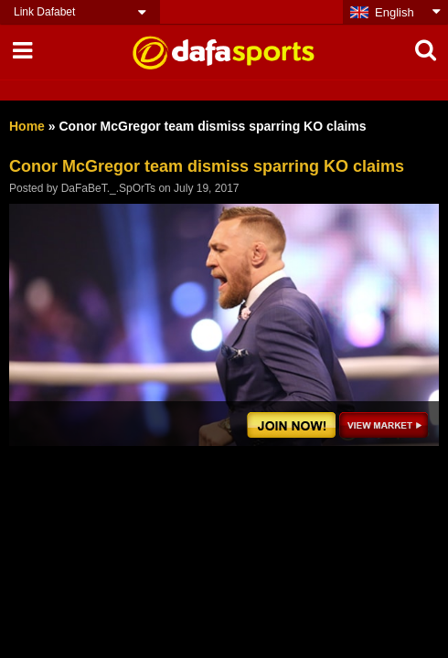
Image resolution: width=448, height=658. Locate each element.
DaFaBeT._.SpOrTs (108, 188)
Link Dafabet (44, 11)
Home (27, 126)
